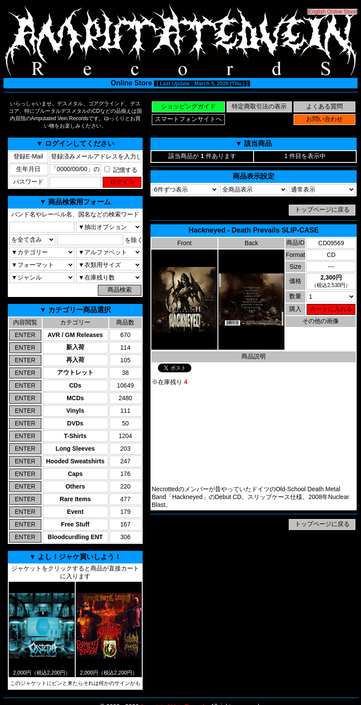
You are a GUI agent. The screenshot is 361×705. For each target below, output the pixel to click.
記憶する (120, 169)
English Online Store (332, 12)
